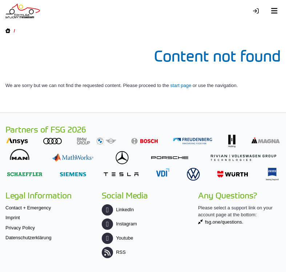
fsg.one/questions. (224, 222)
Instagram (119, 223)
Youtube (117, 238)
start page (181, 85)
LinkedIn (118, 209)
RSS (114, 252)
